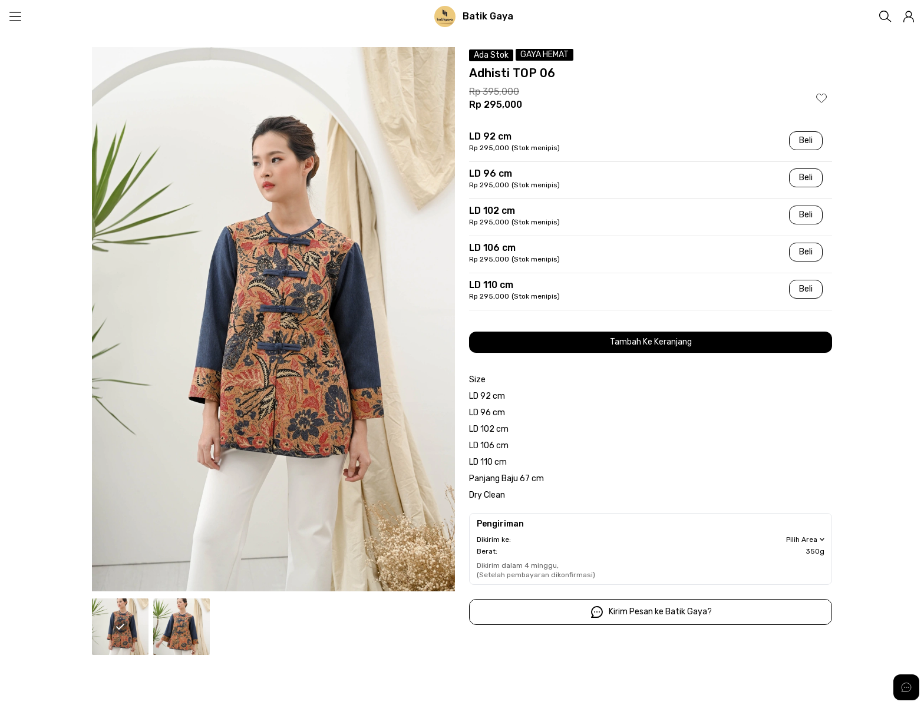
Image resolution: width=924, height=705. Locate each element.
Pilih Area (806, 539)
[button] (908, 16)
